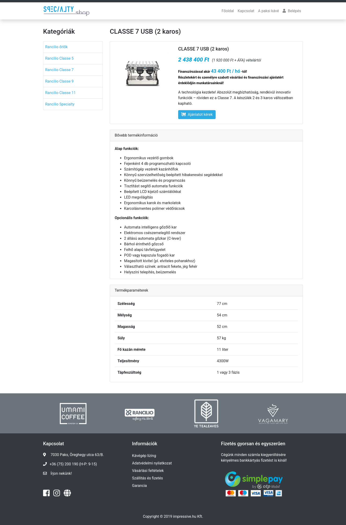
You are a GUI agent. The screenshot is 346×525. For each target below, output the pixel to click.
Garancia (139, 485)
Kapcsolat (246, 11)
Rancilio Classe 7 (59, 70)
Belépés (292, 11)
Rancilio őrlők (56, 47)
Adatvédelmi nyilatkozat (152, 463)
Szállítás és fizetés (147, 478)
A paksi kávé (268, 11)
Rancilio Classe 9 (59, 81)
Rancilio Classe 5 (59, 58)
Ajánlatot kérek (197, 114)
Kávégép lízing (144, 455)
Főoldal (228, 11)
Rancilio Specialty (59, 104)
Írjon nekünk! (61, 473)
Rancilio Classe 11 (60, 93)
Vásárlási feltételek (148, 470)
